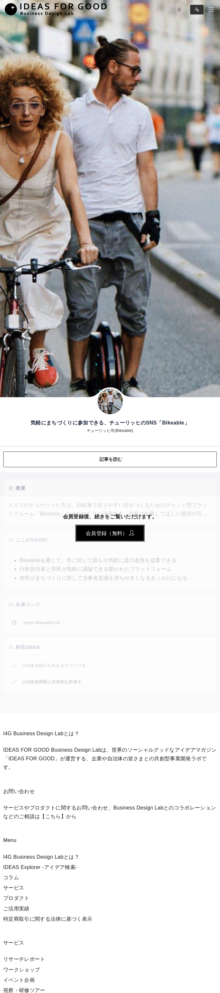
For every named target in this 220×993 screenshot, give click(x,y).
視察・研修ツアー (24, 990)
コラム (11, 877)
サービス (13, 887)
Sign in (197, 9)
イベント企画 (19, 980)
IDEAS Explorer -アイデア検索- (40, 867)
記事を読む (111, 459)
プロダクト (16, 898)
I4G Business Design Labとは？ (41, 857)
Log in (179, 9)
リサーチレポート (24, 959)
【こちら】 (53, 816)
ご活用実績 (16, 908)
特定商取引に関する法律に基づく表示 (47, 919)
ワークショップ (21, 969)
